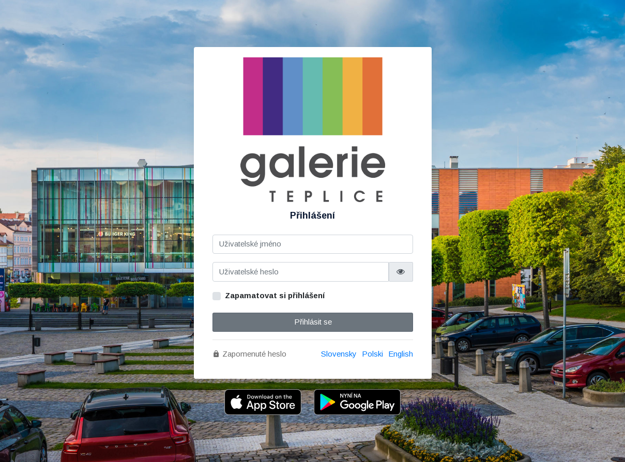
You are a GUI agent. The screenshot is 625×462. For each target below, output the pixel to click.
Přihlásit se (312, 321)
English (400, 353)
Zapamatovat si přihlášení (275, 295)
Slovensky (339, 353)
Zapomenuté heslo (249, 353)
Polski (372, 353)
